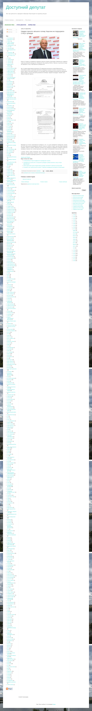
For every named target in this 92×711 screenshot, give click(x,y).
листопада (75, 232)
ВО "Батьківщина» (11, 149)
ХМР (8, 662)
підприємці (9, 489)
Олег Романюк (10, 434)
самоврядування (10, 565)
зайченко (9, 280)
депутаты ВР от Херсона (10, 232)
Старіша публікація (63, 181)
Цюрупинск (9, 671)
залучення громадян (11, 282)
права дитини (10, 507)
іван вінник (9, 295)
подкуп (8, 499)
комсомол (9, 323)
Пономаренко (10, 502)
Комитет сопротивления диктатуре (10, 318)
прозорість (9, 522)
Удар (8, 632)
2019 (74, 225)
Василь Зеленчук (10, 134)
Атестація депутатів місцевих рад (11, 78)
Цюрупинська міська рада (78, 207)
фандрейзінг (9, 640)
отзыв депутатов (10, 459)
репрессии (9, 551)
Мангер (8, 355)
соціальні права (10, 596)
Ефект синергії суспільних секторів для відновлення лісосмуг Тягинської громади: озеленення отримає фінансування (79, 47)
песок (8, 488)
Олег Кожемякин (10, 432)
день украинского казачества (10, 222)
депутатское (9, 228)
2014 (74, 253)
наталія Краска (10, 399)
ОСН (8, 452)
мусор (8, 381)
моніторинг (9, 371)
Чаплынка (9, 672)
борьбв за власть (10, 120)
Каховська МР (10, 312)
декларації (9, 215)
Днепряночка (9, 245)
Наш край (9, 400)
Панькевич (9, 464)
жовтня (74, 234)
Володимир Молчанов (11, 156)
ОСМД (8, 451)
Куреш (8, 344)
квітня (74, 242)
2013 (74, 255)
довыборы (9, 246)
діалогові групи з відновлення (10, 240)
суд (8, 610)
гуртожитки (9, 213)
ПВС (8, 480)
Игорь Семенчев (10, 292)
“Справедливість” (10, 45)
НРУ (8, 417)
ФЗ (7, 642)
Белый (8, 89)
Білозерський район (11, 103)
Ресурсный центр (10, 553)
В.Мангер (9, 129)
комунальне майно (11, 325)
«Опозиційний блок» (11, 49)
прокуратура (9, 524)
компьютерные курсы (11, 321)
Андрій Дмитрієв (10, 72)
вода (8, 153)
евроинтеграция (10, 258)
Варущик (9, 133)
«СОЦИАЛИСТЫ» (11, 53)
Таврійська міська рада (78, 209)
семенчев (9, 572)
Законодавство (19, 20)
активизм (9, 66)
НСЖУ (8, 419)
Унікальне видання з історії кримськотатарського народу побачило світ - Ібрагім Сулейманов (79, 127)
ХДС (8, 649)
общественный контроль (10, 427)
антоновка (9, 75)
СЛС (8, 587)
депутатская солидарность (10, 226)
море (8, 376)
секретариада (10, 569)
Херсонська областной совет (10, 659)
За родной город (10, 278)
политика (9, 501)
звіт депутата (10, 287)
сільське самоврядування (10, 582)
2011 (74, 258)
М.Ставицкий (10, 352)
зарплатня (9, 284)
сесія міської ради (11, 575)
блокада (9, 115)
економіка (9, 261)
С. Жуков (9, 559)
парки (8, 465)
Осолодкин (9, 454)
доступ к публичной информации (11, 254)
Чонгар (8, 674)
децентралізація (10, 236)
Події (8, 498)
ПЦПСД (8, 538)
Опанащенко (9, 441)
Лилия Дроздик (10, 347)
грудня (74, 230)
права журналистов (11, 508)
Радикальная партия (11, 546)
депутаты (9, 229)
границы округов (10, 207)
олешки (8, 439)
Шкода (8, 677)
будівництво (9, 123)
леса (8, 346)
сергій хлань (9, 574)
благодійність (10, 105)
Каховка (8, 311)
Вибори (8, 139)
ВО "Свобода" (10, 150)
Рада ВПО (9, 542)
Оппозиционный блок (11, 444)
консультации (10, 329)
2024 (74, 216)
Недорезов (9, 403)
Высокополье (10, 183)
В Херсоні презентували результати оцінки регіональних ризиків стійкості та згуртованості (79, 63)
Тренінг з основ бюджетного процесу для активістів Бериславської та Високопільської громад (79, 111)
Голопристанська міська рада (79, 201)
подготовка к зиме (11, 496)
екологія (9, 259)
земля (8, 290)
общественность (10, 425)
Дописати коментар (27, 179)
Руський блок (10, 557)
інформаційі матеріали (9, 302)
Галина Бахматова (11, 184)
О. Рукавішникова (11, 420)
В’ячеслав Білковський (9, 131)
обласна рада (10, 423)
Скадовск (9, 584)
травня (74, 240)
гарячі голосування (11, 187)
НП (7, 416)
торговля (9, 617)
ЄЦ (7, 272)
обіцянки (9, 422)
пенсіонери (9, 484)
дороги (8, 248)
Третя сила (9, 622)
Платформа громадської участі (11, 492)
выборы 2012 (10, 170)
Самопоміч (9, 566)
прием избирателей (11, 516)
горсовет (9, 204)
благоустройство (10, 108)
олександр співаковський (10, 436)
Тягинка (8, 625)
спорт (8, 600)
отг (7, 455)
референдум (9, 556)
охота (8, 461)
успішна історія (10, 639)
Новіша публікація (25, 181)
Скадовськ (9, 586)
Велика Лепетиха (10, 136)
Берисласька (9, 101)
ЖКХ (8, 277)
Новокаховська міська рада (78, 200)
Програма (9, 520)
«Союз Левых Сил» (11, 55)
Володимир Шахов (11, 162)
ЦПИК (8, 669)
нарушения (9, 396)
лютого (74, 246)
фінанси (8, 646)
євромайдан (9, 267)
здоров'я (9, 289)
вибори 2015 (9, 141)
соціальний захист (11, 595)
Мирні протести (10, 362)
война (8, 155)
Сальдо (8, 563)
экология (9, 678)
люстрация (9, 349)
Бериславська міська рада (78, 203)
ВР (7, 167)
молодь (8, 365)
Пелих (8, 482)
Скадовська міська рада (78, 206)
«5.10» (8, 46)
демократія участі (27, 172)
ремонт (8, 550)
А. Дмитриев (9, 59)
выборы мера (10, 173)
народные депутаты (11, 392)
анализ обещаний (11, 68)
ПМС (8, 493)
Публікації (9, 29)
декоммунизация (10, 217)
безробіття (9, 87)
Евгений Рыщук (10, 256)
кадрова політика (10, 305)
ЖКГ (8, 275)
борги (8, 117)
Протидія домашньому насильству (9, 526)
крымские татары (10, 341)
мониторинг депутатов (11, 368)
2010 (74, 260)
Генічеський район (11, 193)
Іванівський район (11, 296)
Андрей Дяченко (10, 69)
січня (74, 247)
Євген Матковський (11, 265)
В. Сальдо (9, 126)
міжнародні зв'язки (11, 364)
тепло (8, 613)
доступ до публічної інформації (11, 252)
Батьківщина (9, 83)
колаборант (9, 314)
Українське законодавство (10, 634)
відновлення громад (11, 142)
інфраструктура (10, 304)
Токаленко (9, 616)
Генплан (9, 195)
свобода (9, 568)
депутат (8, 224)
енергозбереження (11, 264)
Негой (8, 402)
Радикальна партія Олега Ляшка (11, 544)
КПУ (8, 333)
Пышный (9, 540)
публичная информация (9, 533)
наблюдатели (10, 382)
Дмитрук (9, 243)
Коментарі (9, 31)
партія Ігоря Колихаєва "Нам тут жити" (11, 470)
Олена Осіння (10, 438)
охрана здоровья (10, 462)
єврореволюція (10, 271)
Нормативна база (10, 414)
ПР (7, 504)
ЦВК (8, 668)
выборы (8, 169)
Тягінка (8, 630)
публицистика (10, 530)
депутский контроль (11, 233)
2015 (8, 58)
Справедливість (10, 603)
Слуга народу (10, 589)
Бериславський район (11, 99)
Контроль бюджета (11, 330)
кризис (8, 335)
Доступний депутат (26, 7)
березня (74, 244)
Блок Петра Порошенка (9, 113)
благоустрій (9, 107)
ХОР (8, 665)
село (8, 571)
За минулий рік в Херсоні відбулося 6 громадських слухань (36, 160)
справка (8, 605)
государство (9, 206)
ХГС (8, 648)
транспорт (9, 620)
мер (8, 358)
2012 (74, 257)
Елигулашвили (10, 262)
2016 (74, 250)
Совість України (10, 592)
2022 (74, 220)
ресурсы (9, 554)
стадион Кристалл (11, 606)
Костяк (8, 332)
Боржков (9, 118)
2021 (74, 221)
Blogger (54, 704)
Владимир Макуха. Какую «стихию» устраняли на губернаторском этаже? (82, 142)
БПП (8, 121)
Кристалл (9, 336)
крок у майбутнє (10, 338)
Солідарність (9, 593)
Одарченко (9, 431)
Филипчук (9, 643)
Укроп (8, 636)
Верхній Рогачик (10, 138)
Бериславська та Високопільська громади (10, 95)
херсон (8, 651)
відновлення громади (11, 145)
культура (9, 342)
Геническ (9, 188)
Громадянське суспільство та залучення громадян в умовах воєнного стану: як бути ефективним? (79, 34)
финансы (9, 645)
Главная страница (9, 20)
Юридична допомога (11, 682)
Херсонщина (9, 660)
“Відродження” (10, 39)
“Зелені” (8, 41)
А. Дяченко (9, 62)
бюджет (8, 124)
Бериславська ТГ (10, 97)
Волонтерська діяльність (10, 164)
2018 (74, 227)
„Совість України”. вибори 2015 (11, 43)
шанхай (8, 675)
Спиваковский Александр (40, 172)
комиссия (9, 315)
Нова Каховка (10, 408)
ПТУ (8, 529)
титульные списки (11, 614)
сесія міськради (10, 577)
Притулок (9, 519)
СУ (7, 608)
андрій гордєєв (10, 71)
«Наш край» (9, 48)
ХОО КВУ (9, 663)
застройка (9, 286)
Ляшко (8, 350)
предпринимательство (11, 514)
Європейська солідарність (10, 269)
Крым (8, 339)
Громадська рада (10, 209)
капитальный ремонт (11, 308)
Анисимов (9, 74)
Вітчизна (9, 147)
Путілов (8, 537)
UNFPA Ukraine (10, 684)
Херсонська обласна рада (78, 195)
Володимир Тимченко (11, 159)
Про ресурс (28, 20)
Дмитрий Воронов (11, 242)
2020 (74, 223)
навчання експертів (11, 384)
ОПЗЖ (8, 442)
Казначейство (10, 307)
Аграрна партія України (10, 65)
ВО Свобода (9, 152)
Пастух (8, 479)
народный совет (10, 394)
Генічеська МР (10, 191)
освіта (8, 449)
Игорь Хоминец (10, 293)
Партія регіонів (10, 475)
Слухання (33, 172)
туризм (8, 623)
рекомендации (10, 548)
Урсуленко (9, 637)
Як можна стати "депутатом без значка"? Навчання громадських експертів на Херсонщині (43, 167)
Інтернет (9, 299)
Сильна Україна (10, 580)
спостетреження (10, 602)
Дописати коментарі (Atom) (33, 184)
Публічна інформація (11, 534)
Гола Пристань (10, 198)
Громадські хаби (10, 212)
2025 (74, 214)
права (8, 505)
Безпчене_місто (10, 86)
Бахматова (9, 84)
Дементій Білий (10, 218)
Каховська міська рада (77, 198)
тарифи (8, 611)
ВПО (8, 166)
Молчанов (9, 367)
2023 (74, 218)
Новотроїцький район (11, 412)
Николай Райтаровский (10, 406)
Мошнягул (9, 379)
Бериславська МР (11, 92)
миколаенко (9, 359)
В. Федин (9, 127)
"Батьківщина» (10, 38)
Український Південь (25, 157)
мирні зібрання (10, 361)
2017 (74, 228)
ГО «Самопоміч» (10, 196)
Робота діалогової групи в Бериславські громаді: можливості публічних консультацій (42, 165)
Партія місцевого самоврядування (10, 473)
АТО (8, 80)
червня (74, 239)
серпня (74, 237)
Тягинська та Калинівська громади (11, 627)
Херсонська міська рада (78, 197)
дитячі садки (9, 238)
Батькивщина (10, 81)
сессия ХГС (9, 578)
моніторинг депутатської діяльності (9, 374)
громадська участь (11, 210)
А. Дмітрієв (9, 61)
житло (8, 274)
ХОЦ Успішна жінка (11, 666)
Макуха (8, 353)
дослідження (9, 249)
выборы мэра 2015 (11, 175)
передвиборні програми (10, 486)
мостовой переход (11, 378)
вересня (75, 235)
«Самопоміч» (10, 52)
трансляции (9, 619)
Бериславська (10, 90)
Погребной (9, 495)
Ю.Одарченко (10, 680)
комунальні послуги (11, 326)
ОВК (8, 429)
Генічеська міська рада (78, 204)
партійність (9, 467)
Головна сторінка (43, 181)
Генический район (11, 190)
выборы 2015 (10, 172)
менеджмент (9, 356)
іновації (8, 298)
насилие (9, 397)
